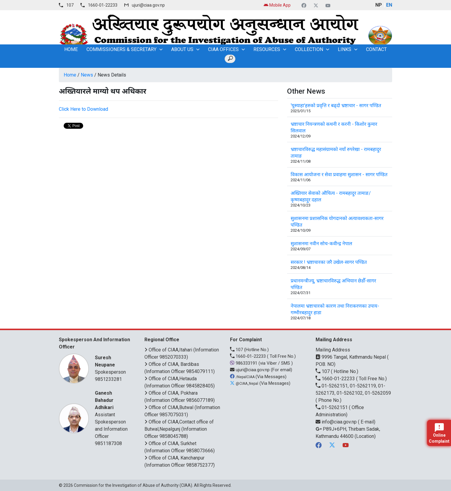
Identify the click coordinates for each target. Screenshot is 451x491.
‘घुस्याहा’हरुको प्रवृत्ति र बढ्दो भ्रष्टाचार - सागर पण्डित (336, 105)
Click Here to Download (83, 109)
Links (344, 49)
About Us (182, 49)
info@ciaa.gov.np (337, 422)
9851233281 (108, 379)
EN (389, 5)
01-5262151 (332, 407)
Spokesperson (112, 364)
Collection (309, 49)
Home (70, 75)
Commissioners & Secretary (121, 49)
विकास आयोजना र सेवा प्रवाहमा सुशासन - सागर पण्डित (339, 174)
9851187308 (108, 443)
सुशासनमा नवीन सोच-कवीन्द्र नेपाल (321, 243)
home (71, 49)
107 (70, 5)
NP (378, 5)
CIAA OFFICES (223, 49)
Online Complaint (439, 433)
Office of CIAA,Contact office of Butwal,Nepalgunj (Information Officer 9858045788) (179, 429)
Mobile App (277, 5)
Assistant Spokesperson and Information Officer (112, 414)
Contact (376, 49)
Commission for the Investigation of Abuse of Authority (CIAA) (133, 485)
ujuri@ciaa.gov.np (148, 5)
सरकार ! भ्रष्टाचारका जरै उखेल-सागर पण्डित (329, 262)
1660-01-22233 (102, 5)
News (87, 75)
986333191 (244, 363)
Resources (266, 49)
